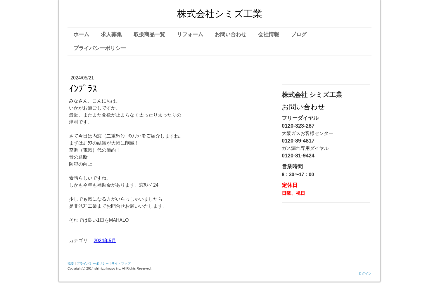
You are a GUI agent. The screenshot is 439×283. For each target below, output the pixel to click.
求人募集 (111, 34)
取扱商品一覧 (149, 34)
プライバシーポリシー (99, 48)
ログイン (365, 273)
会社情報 (268, 34)
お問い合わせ (230, 34)
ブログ (299, 34)
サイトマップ (121, 263)
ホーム (81, 34)
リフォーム (190, 34)
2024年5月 (105, 240)
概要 (71, 263)
